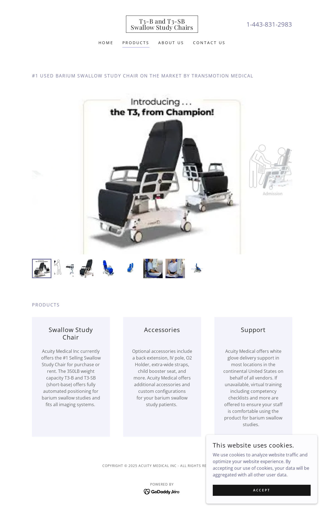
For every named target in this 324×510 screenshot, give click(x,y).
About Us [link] (171, 42)
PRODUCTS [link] (135, 42)
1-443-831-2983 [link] (269, 24)
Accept (261, 490)
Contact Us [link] (209, 42)
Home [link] (105, 42)
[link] (162, 28)
